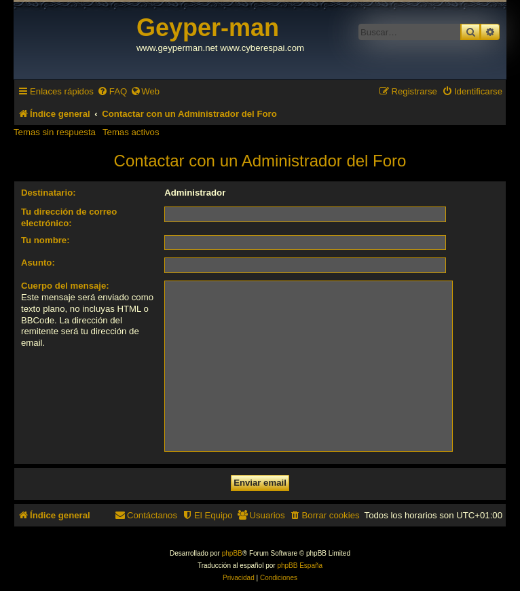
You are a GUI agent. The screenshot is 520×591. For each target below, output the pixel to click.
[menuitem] (112, 91)
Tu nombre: (45, 240)
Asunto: (38, 262)
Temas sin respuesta (55, 132)
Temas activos (131, 132)
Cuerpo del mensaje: (65, 286)
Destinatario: (48, 192)
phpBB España (299, 565)
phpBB (232, 553)
